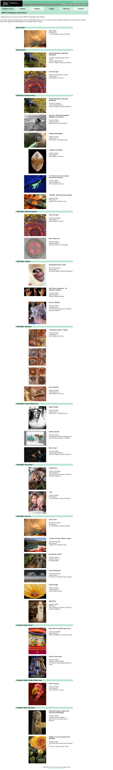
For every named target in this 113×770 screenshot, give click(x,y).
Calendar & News (8, 9)
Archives (81, 9)
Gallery (51, 9)
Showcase (66, 9)
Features (37, 9)
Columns (22, 9)
